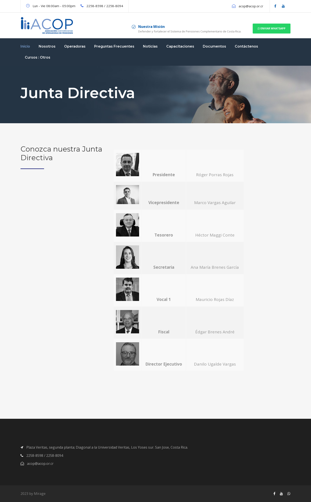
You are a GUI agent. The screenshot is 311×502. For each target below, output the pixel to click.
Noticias (150, 46)
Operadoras (75, 46)
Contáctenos (246, 46)
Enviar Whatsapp (272, 28)
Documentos (214, 46)
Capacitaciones (180, 46)
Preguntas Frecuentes (114, 46)
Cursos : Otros (37, 57)
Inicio (25, 46)
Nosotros (47, 46)
